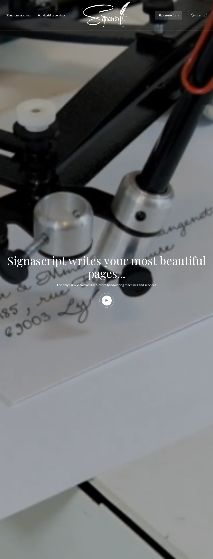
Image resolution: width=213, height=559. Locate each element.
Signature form (168, 15)
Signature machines (19, 15)
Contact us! (199, 15)
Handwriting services (52, 15)
